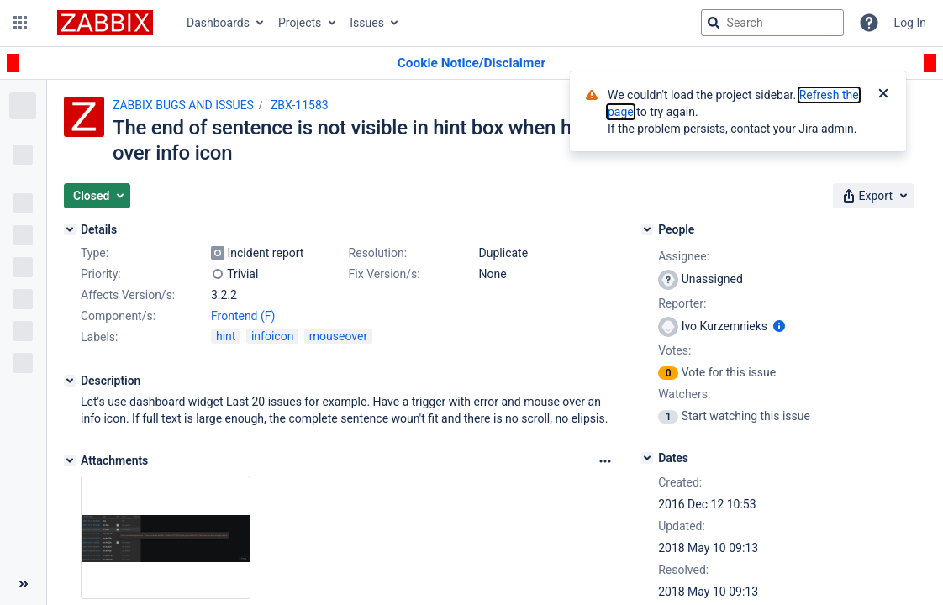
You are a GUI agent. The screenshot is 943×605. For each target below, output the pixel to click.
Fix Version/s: (384, 274)
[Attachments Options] (605, 461)
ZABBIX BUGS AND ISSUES (183, 105)
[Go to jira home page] (105, 22)
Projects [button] (299, 22)
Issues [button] (367, 22)
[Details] (70, 229)
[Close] (883, 95)
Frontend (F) (243, 316)
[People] (647, 229)
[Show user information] (779, 326)
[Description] (70, 381)
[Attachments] (70, 460)
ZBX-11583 (300, 105)
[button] (20, 22)
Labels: (99, 337)
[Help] (869, 22)
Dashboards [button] (218, 22)
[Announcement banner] (471, 63)
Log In (910, 22)
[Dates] (647, 458)
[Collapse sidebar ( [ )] (23, 584)
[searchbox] (772, 22)
